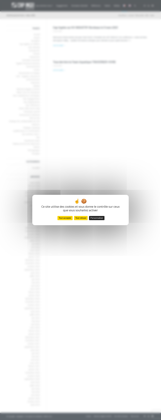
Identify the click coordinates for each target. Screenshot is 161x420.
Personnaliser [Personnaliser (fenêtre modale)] (96, 218)
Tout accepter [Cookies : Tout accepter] (65, 218)
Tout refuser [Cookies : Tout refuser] (80, 218)
